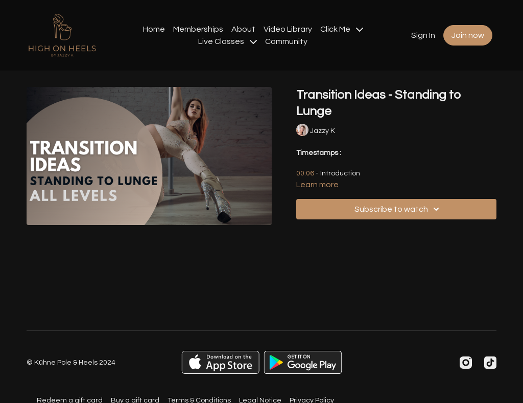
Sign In (423, 35)
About (243, 29)
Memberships (198, 29)
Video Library (288, 29)
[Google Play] (303, 362)
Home (154, 29)
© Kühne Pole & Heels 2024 (71, 362)
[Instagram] (466, 362)
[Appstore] (220, 362)
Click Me (341, 29)
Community (286, 41)
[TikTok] (490, 362)
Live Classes (227, 41)
